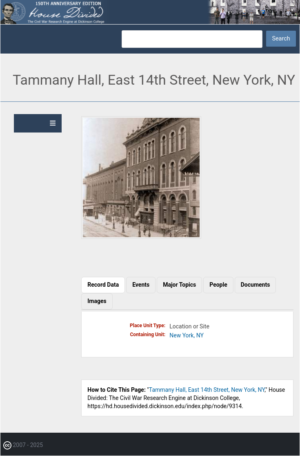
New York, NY (186, 335)
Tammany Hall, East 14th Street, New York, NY (207, 389)
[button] (141, 237)
